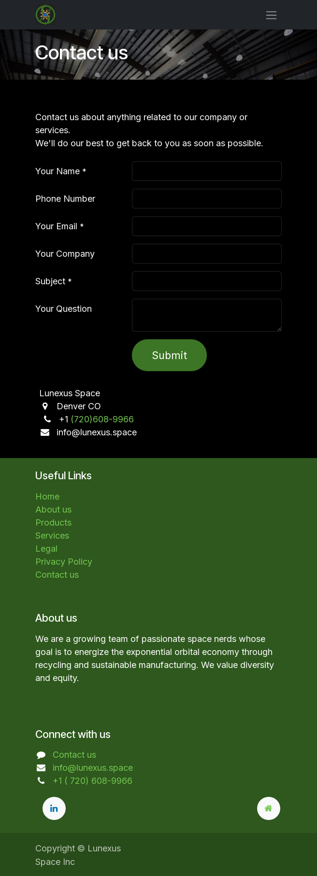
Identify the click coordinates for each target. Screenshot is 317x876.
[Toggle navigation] (271, 15)
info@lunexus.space (93, 768)
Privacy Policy (63, 561)
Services (52, 535)
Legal (46, 548)
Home (47, 496)
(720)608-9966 (102, 419)
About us (53, 509)
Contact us (57, 575)
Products (53, 522)
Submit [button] (169, 355)
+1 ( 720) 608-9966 (92, 781)
